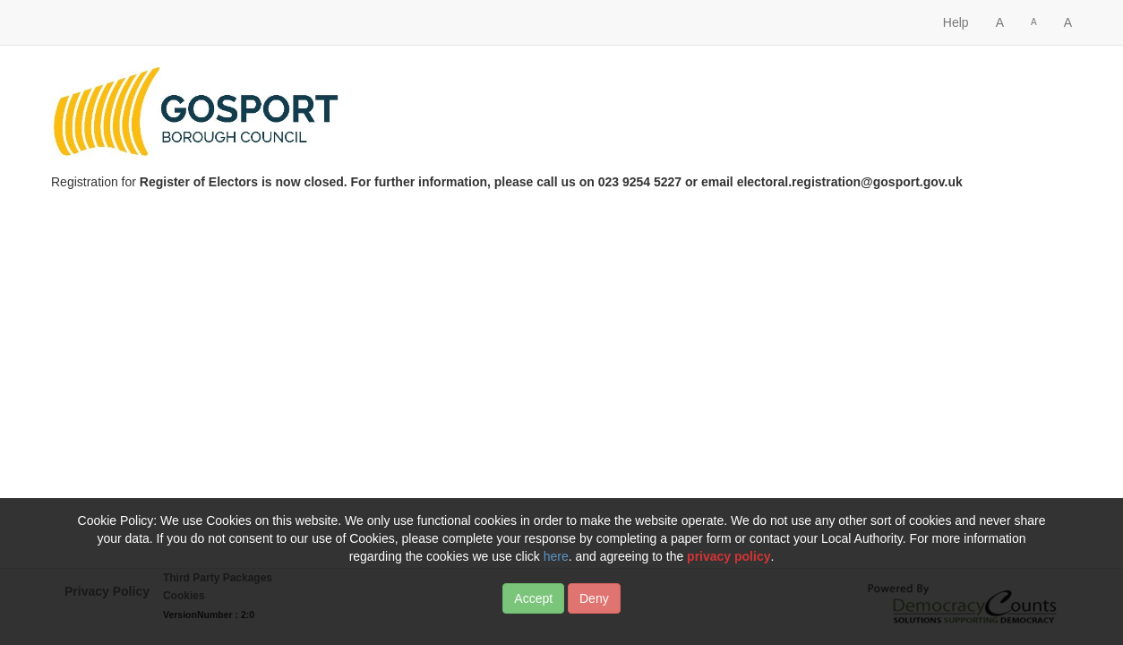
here (556, 559)
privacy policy (728, 559)
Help (956, 22)
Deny (594, 601)
